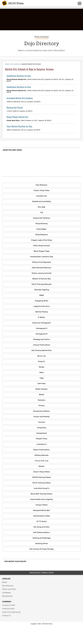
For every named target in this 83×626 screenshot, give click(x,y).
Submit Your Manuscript (11, 612)
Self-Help (41, 383)
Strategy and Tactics (41, 339)
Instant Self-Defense (41, 218)
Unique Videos (42, 505)
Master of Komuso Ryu (41, 279)
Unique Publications (41, 345)
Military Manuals (42, 455)
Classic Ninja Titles (42, 190)
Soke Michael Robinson (41, 268)
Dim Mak (41, 207)
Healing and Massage (41, 538)
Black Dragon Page (41, 251)
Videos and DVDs (9, 589)
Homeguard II (41, 328)
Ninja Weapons (41, 235)
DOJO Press (13, 3)
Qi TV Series (42, 521)
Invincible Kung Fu (41, 488)
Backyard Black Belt (41, 510)
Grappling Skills (41, 301)
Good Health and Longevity (41, 499)
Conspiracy (41, 428)
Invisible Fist (41, 196)
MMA (41, 295)
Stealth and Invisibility (41, 201)
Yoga (42, 378)
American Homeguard (41, 323)
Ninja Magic (41, 229)
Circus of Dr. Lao (41, 461)
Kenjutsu (41, 400)
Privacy (41, 406)
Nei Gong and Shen (41, 527)
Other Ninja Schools (41, 246)
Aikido (41, 395)
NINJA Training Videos (41, 477)
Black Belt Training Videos (41, 494)
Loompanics (41, 444)
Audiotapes (6, 593)
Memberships (7, 596)
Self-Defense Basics (41, 532)
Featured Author (8, 609)
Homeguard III (41, 334)
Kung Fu (41, 361)
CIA (41, 212)
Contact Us (6, 615)
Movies (41, 466)
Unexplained (41, 433)
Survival (41, 422)
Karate (41, 367)
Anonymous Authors (41, 411)
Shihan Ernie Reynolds (41, 262)
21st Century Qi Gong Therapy (41, 549)
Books (4, 582)
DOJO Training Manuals (41, 284)
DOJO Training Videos (41, 483)
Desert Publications (41, 450)
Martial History (41, 312)
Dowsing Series (41, 543)
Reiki (41, 372)
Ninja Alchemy (41, 224)
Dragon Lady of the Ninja (41, 240)
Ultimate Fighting (41, 290)
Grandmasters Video (41, 516)
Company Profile (8, 605)
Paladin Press (41, 439)
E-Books (41, 317)
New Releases (41, 185)
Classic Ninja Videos (41, 472)
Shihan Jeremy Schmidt (41, 273)
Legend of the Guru (41, 306)
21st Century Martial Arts (41, 350)
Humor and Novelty (41, 417)
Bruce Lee (41, 356)
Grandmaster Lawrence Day (41, 257)
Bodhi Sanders (42, 389)
